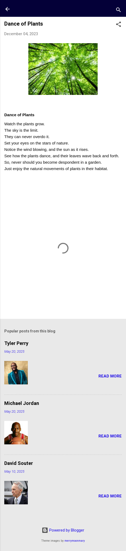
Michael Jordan (21, 403)
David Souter (18, 463)
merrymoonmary (74, 540)
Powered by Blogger (63, 530)
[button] (118, 25)
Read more (110, 376)
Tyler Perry (16, 343)
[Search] (118, 11)
